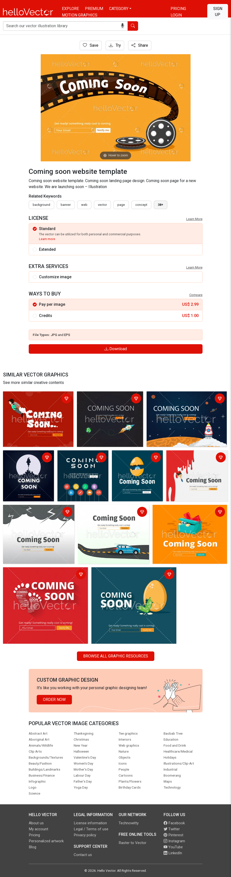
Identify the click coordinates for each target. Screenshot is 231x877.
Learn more (47, 239)
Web (84, 205)
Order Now (54, 699)
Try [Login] (115, 45)
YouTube (173, 847)
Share (139, 45)
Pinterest (173, 835)
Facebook (174, 823)
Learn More (194, 219)
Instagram (174, 841)
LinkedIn (173, 853)
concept (141, 205)
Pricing (178, 8)
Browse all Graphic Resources (115, 656)
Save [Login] (90, 45)
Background (41, 205)
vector (102, 205)
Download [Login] (115, 348)
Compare (196, 295)
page (121, 205)
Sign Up (217, 11)
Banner (66, 205)
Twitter (172, 829)
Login (176, 15)
